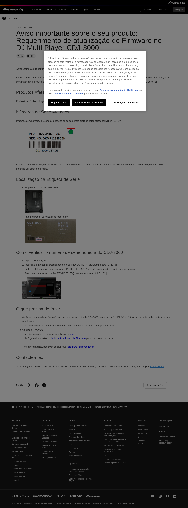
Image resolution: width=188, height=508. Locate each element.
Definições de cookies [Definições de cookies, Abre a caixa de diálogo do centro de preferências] (126, 102)
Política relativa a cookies (69, 93)
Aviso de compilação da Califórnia (119, 90)
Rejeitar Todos (59, 102)
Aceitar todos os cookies (89, 102)
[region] (95, 81)
